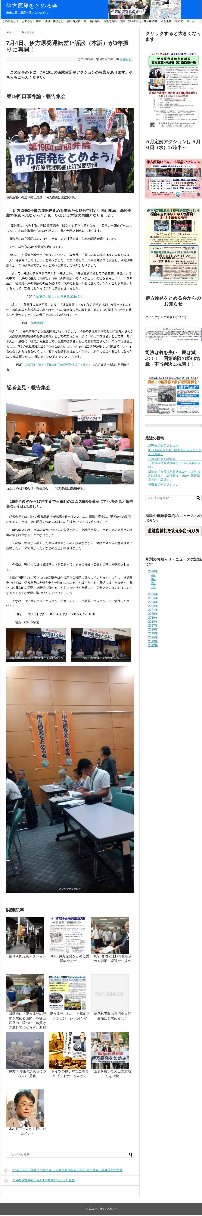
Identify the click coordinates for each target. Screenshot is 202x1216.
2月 (153, 583)
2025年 (153, 594)
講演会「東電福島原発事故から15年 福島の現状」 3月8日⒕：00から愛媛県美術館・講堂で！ (174, 475)
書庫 (38, 21)
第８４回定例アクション (27, 956)
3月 (153, 579)
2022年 (153, 605)
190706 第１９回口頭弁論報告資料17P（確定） (58, 364)
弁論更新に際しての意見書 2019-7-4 (57, 296)
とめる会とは (10, 21)
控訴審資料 (73, 21)
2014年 (153, 637)
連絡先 (179, 21)
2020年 (153, 613)
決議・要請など (54, 21)
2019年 (153, 617)
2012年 (153, 645)
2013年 (153, 641)
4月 (153, 575)
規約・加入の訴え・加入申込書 (138, 21)
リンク (190, 21)
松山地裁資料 (92, 21)
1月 (153, 587)
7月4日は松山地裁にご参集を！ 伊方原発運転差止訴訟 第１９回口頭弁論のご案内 (63, 1171)
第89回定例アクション (163, 445)
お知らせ (27, 21)
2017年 (153, 625)
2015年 (153, 633)
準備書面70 (38, 323)
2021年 (153, 609)
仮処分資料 (110, 21)
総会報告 (166, 21)
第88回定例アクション (163, 484)
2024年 (153, 598)
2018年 (153, 621)
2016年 (153, 629)
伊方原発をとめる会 (32, 6)
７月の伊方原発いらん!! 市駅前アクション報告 (39, 1181)
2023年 (153, 602)
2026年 (153, 571)
